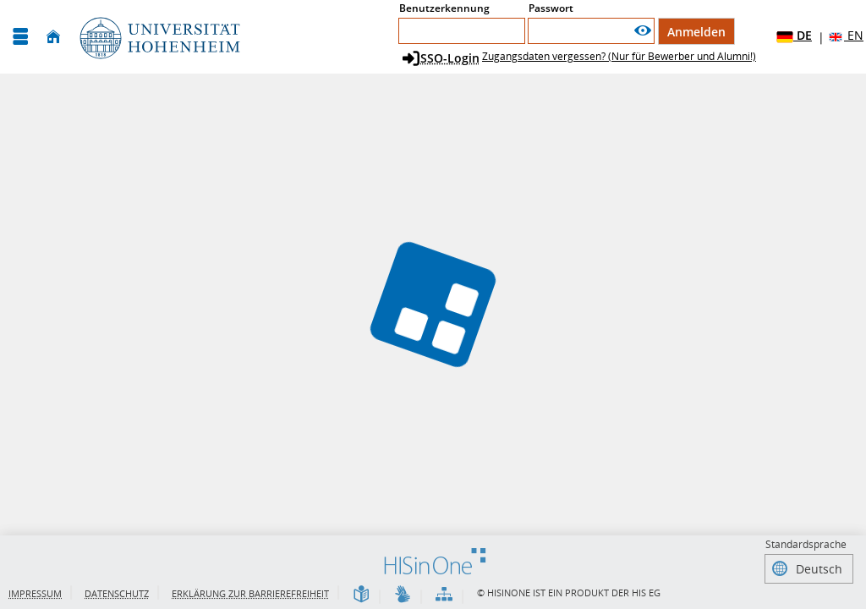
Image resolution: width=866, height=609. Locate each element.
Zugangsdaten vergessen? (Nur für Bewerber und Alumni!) (619, 56)
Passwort (551, 8)
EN (845, 36)
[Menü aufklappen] (20, 37)
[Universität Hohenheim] (158, 36)
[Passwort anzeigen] (643, 30)
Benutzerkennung (444, 8)
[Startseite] (53, 37)
